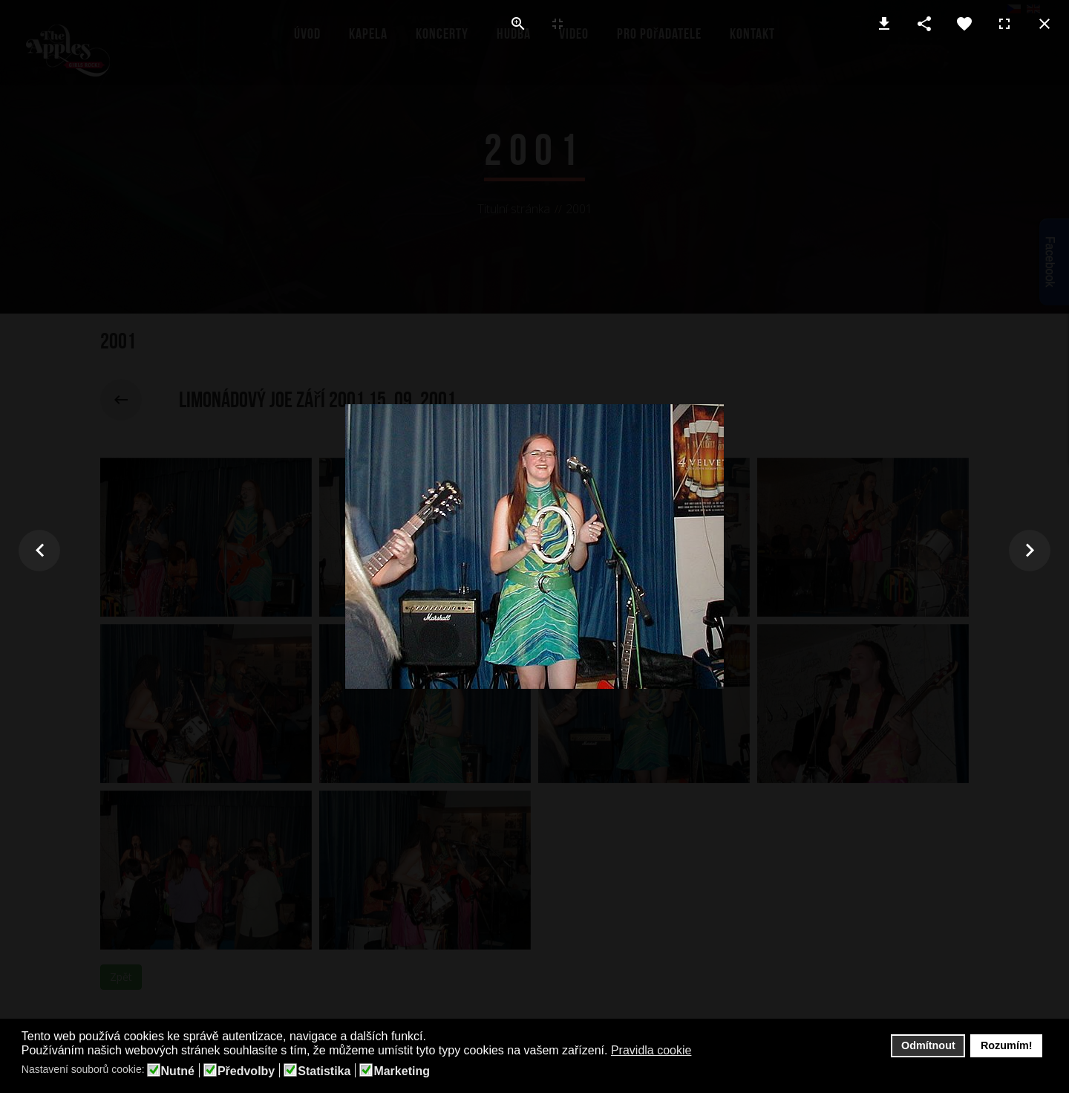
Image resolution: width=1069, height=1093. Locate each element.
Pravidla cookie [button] (651, 1050)
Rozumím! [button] (1007, 1045)
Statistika (324, 1071)
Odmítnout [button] (928, 1045)
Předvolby (246, 1071)
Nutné (177, 1071)
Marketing (401, 1071)
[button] (701, 1051)
